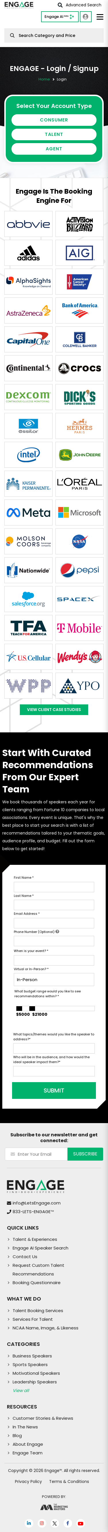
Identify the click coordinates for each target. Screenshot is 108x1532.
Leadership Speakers (35, 1382)
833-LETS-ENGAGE (33, 1212)
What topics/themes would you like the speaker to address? (53, 1036)
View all (21, 1390)
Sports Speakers (30, 1364)
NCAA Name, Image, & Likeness (45, 1328)
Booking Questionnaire (37, 1283)
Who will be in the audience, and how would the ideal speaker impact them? (51, 1059)
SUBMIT (54, 1090)
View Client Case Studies (54, 709)
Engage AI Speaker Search (40, 1248)
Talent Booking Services (38, 1310)
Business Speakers (32, 1356)
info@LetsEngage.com (37, 1203)
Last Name (24, 895)
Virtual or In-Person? (31, 969)
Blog (17, 1435)
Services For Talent (33, 1319)
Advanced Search (79, 5)
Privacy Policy (28, 1481)
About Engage (28, 1444)
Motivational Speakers (36, 1373)
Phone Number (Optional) (36, 931)
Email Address (27, 913)
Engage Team (28, 1453)
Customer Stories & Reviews (43, 1418)
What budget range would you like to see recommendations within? (47, 993)
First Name (24, 877)
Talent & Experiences (35, 1239)
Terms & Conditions (69, 1481)
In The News (25, 1427)
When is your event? (31, 951)
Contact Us (25, 1257)
